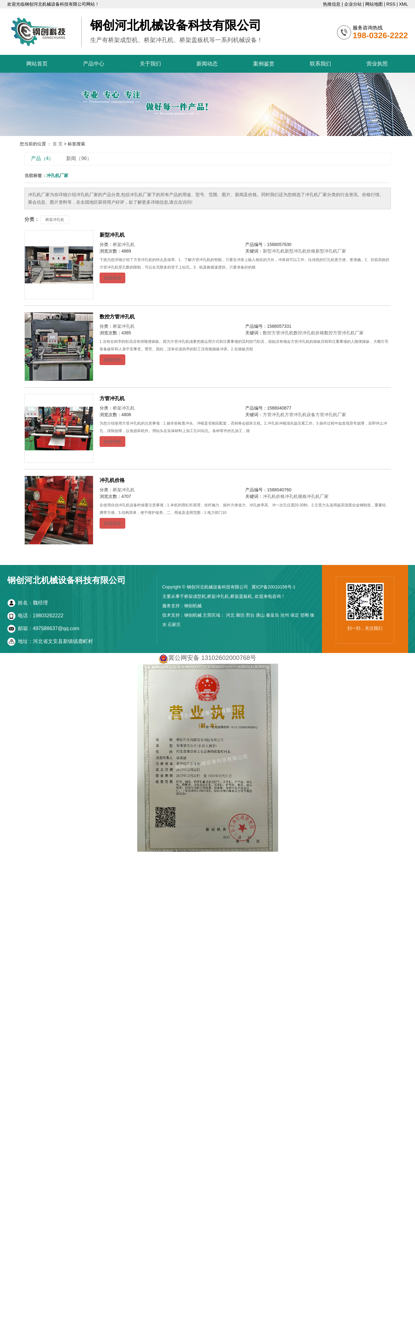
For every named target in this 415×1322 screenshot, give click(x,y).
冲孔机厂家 (318, 496)
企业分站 (353, 4)
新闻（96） (79, 158)
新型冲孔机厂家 (330, 250)
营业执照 (377, 64)
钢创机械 (193, 605)
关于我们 (150, 64)
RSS (390, 4)
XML (403, 4)
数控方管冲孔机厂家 (344, 332)
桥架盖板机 (241, 596)
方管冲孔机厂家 (330, 414)
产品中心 (93, 64)
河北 (230, 615)
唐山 (260, 615)
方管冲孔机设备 (300, 414)
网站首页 (37, 64)
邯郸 (304, 615)
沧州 (284, 615)
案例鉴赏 (263, 64)
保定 (294, 615)
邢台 (250, 615)
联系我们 (320, 64)
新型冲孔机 (112, 235)
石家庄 (174, 624)
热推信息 (331, 4)
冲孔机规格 (296, 496)
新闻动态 (207, 64)
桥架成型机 (195, 596)
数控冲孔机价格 (308, 332)
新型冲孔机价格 (300, 250)
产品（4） (42, 158)
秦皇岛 (272, 615)
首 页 (58, 143)
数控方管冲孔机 (117, 316)
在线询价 (112, 277)
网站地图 (374, 4)
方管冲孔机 (112, 398)
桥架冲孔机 (54, 219)
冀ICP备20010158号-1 (273, 586)
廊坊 (240, 615)
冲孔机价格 (112, 480)
